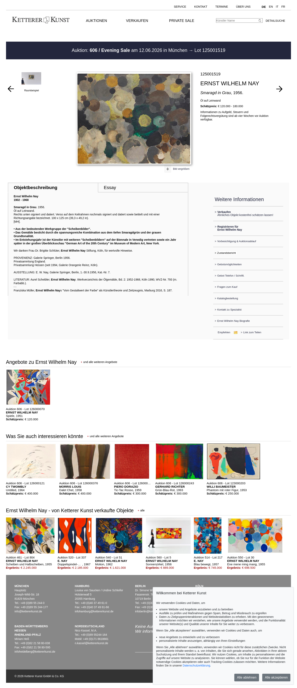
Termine (221, 6)
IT (277, 6)
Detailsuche (275, 20)
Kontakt (200, 6)
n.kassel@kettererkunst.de (91, 643)
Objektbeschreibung (35, 187)
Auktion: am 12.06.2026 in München (130, 50)
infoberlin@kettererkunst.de (152, 611)
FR (283, 6)
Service (180, 6)
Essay (110, 187)
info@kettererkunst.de (28, 611)
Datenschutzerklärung (196, 665)
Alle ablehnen (246, 677)
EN (271, 6)
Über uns (243, 6)
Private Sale (181, 21)
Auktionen (96, 21)
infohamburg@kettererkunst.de (94, 611)
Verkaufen (137, 21)
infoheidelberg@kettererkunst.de (34, 651)
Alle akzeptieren (276, 677)
